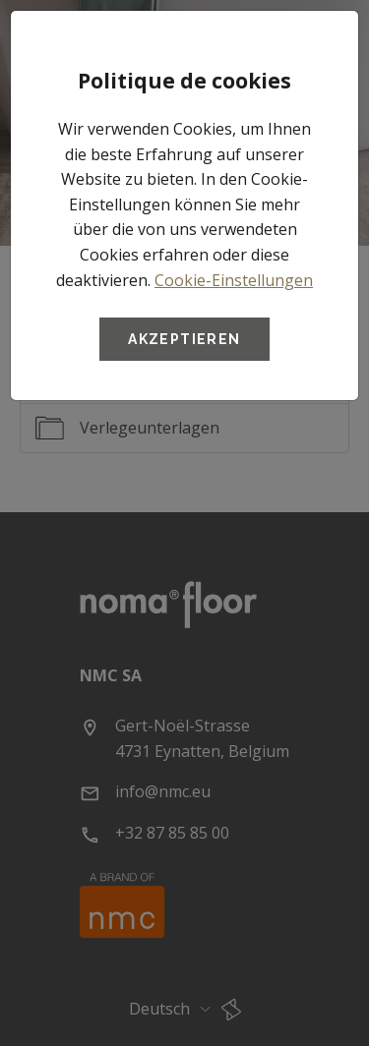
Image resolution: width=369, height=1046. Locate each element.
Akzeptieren (184, 339)
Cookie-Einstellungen (233, 280)
